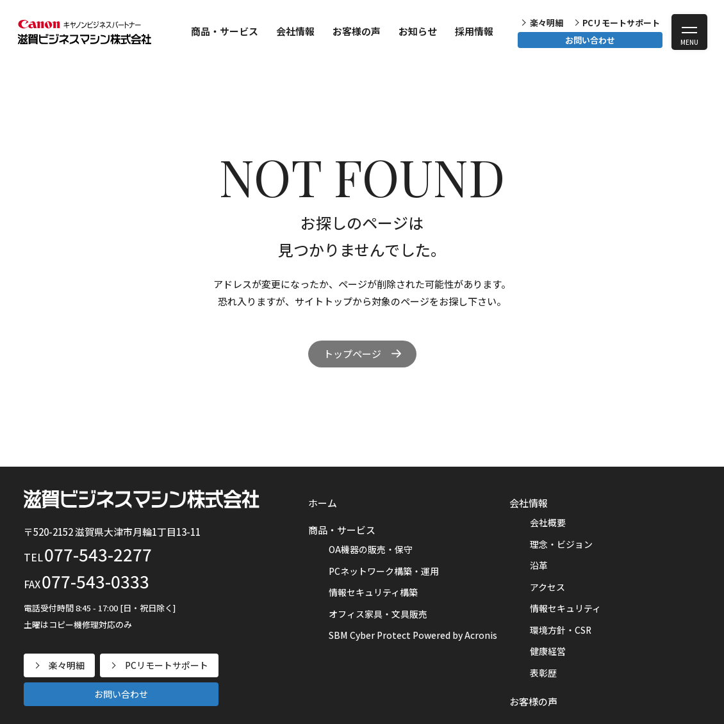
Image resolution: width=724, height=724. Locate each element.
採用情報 (474, 31)
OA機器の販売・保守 (371, 549)
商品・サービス (224, 31)
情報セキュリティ (565, 608)
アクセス (547, 587)
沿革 (539, 565)
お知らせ (418, 31)
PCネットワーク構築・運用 (384, 571)
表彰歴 (543, 672)
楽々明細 (546, 23)
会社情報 (295, 31)
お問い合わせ (590, 40)
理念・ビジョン (561, 544)
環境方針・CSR (560, 629)
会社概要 (548, 522)
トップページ (352, 353)
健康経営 (548, 651)
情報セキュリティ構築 (373, 592)
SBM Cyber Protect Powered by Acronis (413, 635)
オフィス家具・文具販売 (378, 613)
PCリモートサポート (621, 23)
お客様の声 (357, 31)
